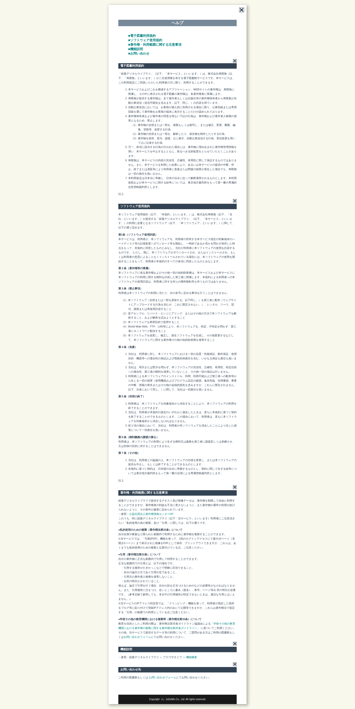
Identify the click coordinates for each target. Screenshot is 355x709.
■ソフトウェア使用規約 (145, 40)
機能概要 (191, 657)
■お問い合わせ (138, 53)
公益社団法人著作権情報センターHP (151, 513)
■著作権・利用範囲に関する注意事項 (154, 44)
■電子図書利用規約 (142, 36)
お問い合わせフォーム (137, 636)
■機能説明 (135, 49)
